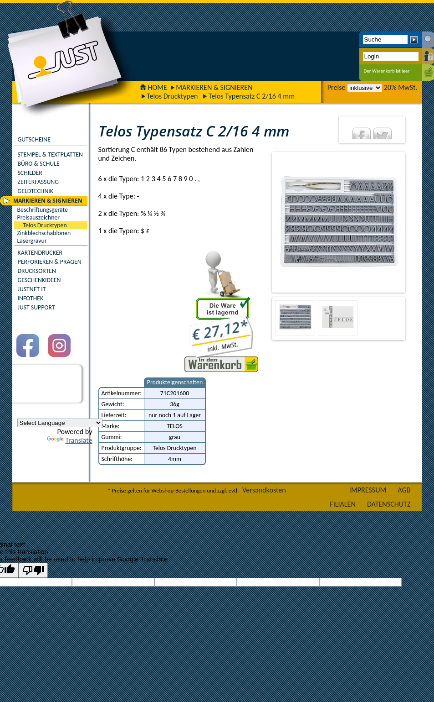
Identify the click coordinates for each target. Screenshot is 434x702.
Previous (264, 222)
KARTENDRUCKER (40, 253)
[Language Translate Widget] (59, 423)
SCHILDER (30, 173)
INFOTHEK (31, 298)
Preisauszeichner (38, 217)
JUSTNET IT (32, 289)
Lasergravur (32, 241)
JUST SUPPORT (36, 307)
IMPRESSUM (368, 490)
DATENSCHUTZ (389, 504)
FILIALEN (343, 504)
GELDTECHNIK (35, 191)
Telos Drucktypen (172, 96)
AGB (404, 490)
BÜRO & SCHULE (39, 164)
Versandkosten (264, 490)
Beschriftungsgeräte (42, 210)
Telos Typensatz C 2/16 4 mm (252, 96)
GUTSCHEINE (34, 139)
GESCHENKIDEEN (39, 280)
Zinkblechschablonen (44, 233)
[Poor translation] (33, 570)
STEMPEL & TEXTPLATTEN (50, 154)
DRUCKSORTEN (37, 271)
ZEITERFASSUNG (38, 182)
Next (412, 222)
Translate (69, 440)
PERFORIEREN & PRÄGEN (50, 262)
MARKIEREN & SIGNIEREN (214, 87)
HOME (153, 87)
